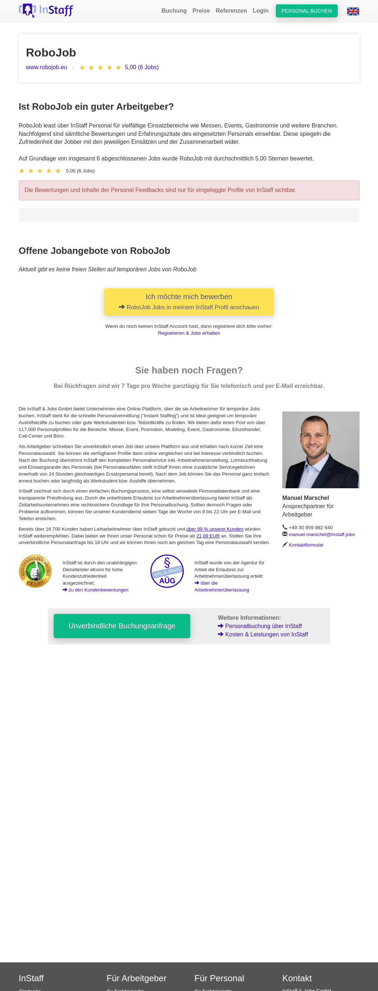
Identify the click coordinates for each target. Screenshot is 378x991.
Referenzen (231, 11)
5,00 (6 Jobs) (142, 67)
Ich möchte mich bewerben (189, 302)
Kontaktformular (306, 545)
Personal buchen (307, 11)
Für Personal (219, 978)
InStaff (31, 978)
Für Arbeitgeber (136, 978)
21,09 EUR (208, 536)
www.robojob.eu (46, 67)
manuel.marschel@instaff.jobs (322, 534)
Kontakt (297, 978)
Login (261, 11)
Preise (201, 11)
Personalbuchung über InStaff (260, 626)
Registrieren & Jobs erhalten (189, 333)
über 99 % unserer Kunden (215, 529)
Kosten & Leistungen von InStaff (263, 634)
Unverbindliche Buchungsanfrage (121, 626)
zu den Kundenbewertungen (96, 590)
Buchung (174, 11)
